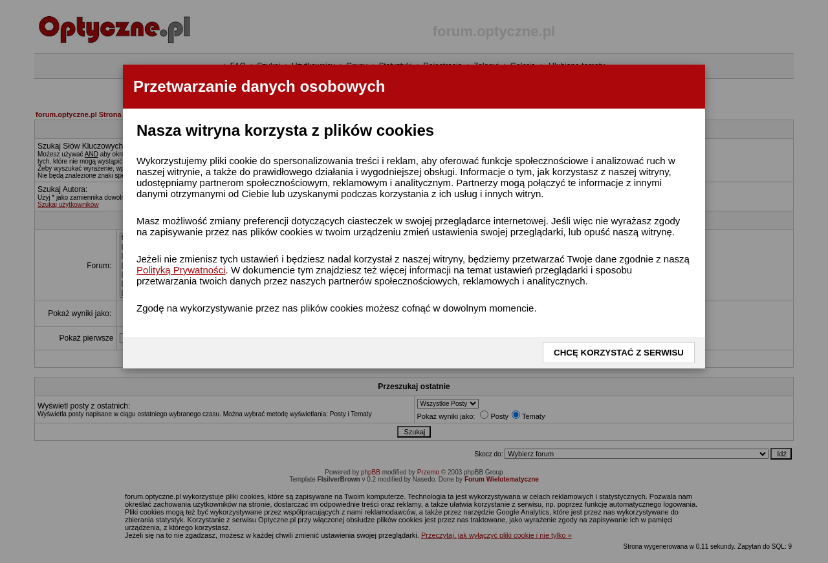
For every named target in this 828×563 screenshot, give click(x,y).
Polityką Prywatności (181, 269)
